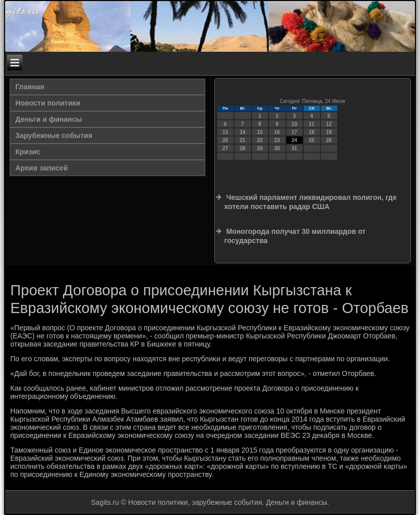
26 (329, 140)
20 (225, 140)
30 (277, 148)
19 (329, 132)
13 (225, 132)
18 (311, 132)
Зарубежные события (53, 135)
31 (294, 148)
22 (260, 140)
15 (260, 132)
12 (329, 124)
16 (277, 132)
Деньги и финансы (48, 119)
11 (311, 124)
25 (311, 140)
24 (294, 140)
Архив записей (41, 168)
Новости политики (47, 103)
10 (294, 124)
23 (277, 140)
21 (242, 140)
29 (260, 148)
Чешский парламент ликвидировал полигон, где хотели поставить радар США (310, 202)
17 (294, 132)
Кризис (27, 152)
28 (242, 148)
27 (225, 148)
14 (242, 132)
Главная (29, 87)
